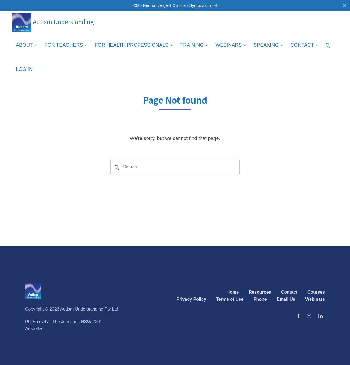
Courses (316, 292)
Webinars (315, 299)
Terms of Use (229, 299)
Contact (289, 292)
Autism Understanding (53, 21)
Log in (24, 69)
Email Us (286, 299)
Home (233, 292)
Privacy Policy (191, 299)
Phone (260, 299)
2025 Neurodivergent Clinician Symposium (174, 5)
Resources (260, 292)
